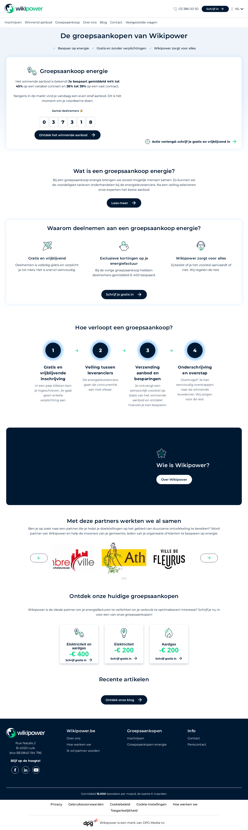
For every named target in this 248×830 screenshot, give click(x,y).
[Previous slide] (39, 567)
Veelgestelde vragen (141, 22)
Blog (103, 22)
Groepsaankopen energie (147, 744)
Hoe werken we (79, 744)
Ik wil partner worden (83, 750)
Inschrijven (13, 22)
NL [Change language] (239, 9)
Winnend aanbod (38, 22)
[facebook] (15, 770)
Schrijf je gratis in (124, 294)
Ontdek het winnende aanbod (67, 135)
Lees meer (124, 203)
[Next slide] (209, 567)
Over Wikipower (148, 503)
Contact (116, 22)
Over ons (90, 22)
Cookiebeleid (120, 804)
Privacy (56, 804)
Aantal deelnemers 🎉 (67, 110)
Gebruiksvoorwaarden (86, 804)
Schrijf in (215, 9)
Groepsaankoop (67, 22)
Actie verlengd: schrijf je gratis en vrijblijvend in (191, 141)
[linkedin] (25, 770)
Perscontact (197, 744)
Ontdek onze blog (124, 709)
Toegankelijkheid (124, 810)
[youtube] (36, 770)
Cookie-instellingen (151, 804)
